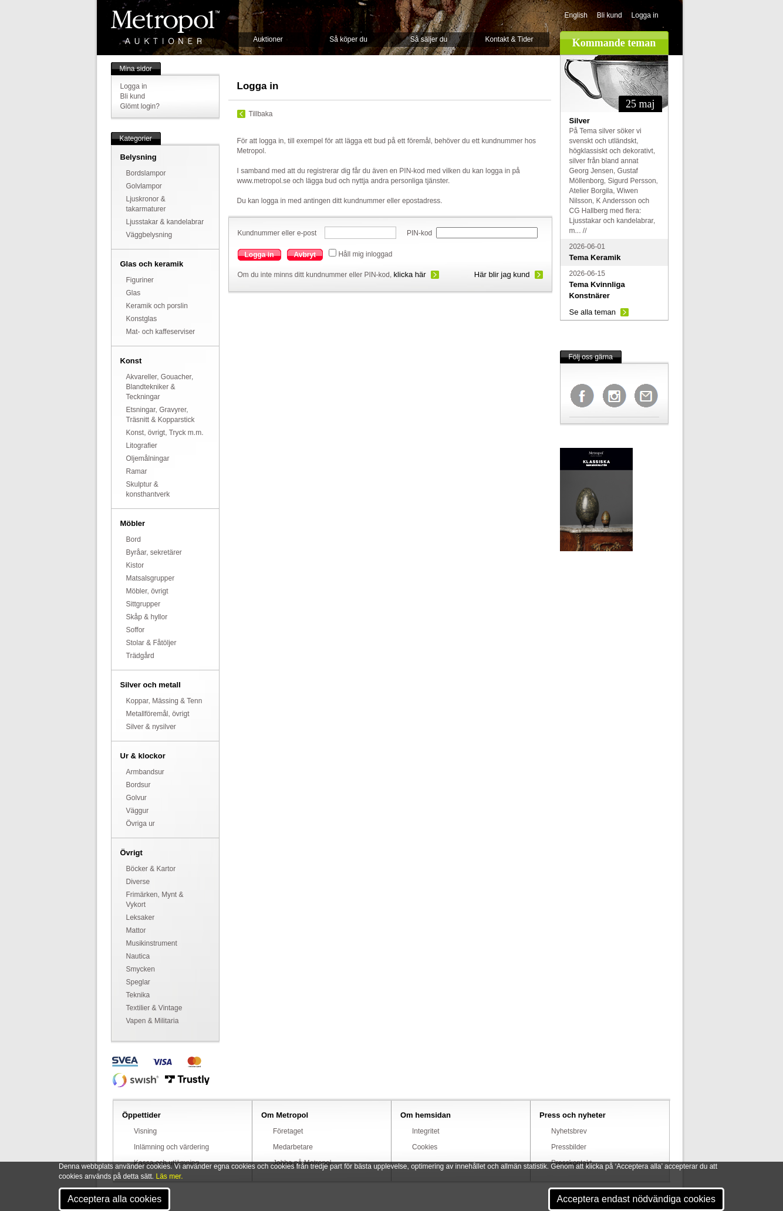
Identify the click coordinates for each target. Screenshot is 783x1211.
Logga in (645, 15)
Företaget (288, 1131)
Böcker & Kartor (151, 869)
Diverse (138, 882)
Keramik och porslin (157, 306)
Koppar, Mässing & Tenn (164, 701)
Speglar (138, 982)
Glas (133, 293)
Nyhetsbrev (569, 1131)
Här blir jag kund (502, 274)
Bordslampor (146, 173)
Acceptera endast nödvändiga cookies (636, 1199)
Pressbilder (568, 1147)
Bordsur (138, 785)
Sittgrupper (143, 604)
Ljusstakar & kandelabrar (165, 222)
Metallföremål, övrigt (158, 714)
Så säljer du (428, 39)
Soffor (135, 630)
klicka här (410, 274)
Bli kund (609, 15)
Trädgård (140, 656)
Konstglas (141, 319)
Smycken (140, 969)
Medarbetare (293, 1147)
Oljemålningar (148, 458)
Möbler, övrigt (147, 591)
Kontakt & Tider (509, 39)
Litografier (141, 445)
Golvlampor (144, 186)
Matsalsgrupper (150, 578)
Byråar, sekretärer (154, 552)
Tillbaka (261, 114)
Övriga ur (140, 823)
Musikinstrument (151, 943)
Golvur (136, 798)
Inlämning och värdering (171, 1147)
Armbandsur (145, 772)
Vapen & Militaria (152, 1021)
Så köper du (348, 39)
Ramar (136, 471)
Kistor (135, 565)
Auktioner (268, 39)
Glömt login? (140, 106)
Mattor (136, 930)
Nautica (138, 956)
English (576, 15)
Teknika (138, 995)
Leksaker (140, 917)
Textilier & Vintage (154, 1008)
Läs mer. (169, 1176)
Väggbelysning (149, 235)
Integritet (426, 1131)
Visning (145, 1131)
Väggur (137, 811)
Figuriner (140, 280)
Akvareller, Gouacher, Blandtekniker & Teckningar (160, 387)
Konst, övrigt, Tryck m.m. (165, 433)
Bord (133, 539)
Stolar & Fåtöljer (151, 643)
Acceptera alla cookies (114, 1199)
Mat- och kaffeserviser (160, 332)
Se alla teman (592, 312)
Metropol (165, 27)
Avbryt (305, 255)
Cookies (424, 1147)
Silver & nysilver (151, 727)
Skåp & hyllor (147, 617)
